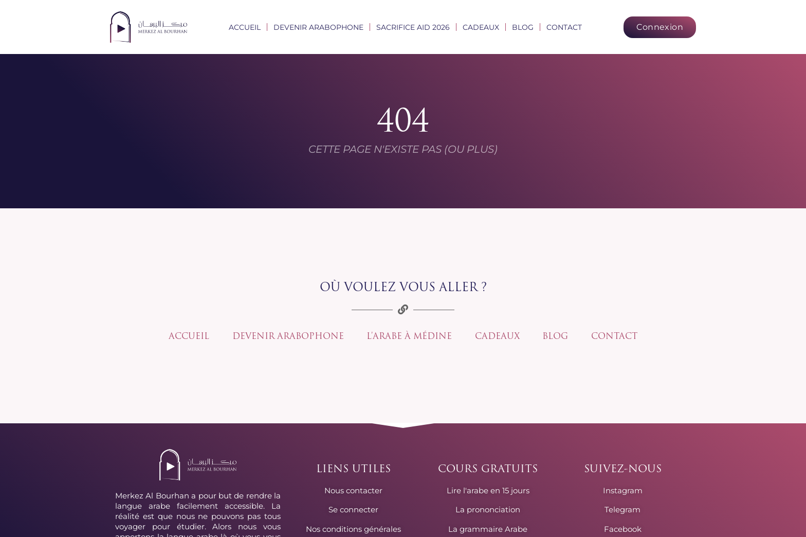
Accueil (245, 27)
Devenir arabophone (318, 27)
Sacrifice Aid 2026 (413, 27)
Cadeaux (481, 27)
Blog (523, 27)
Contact (564, 27)
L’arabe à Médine (410, 336)
